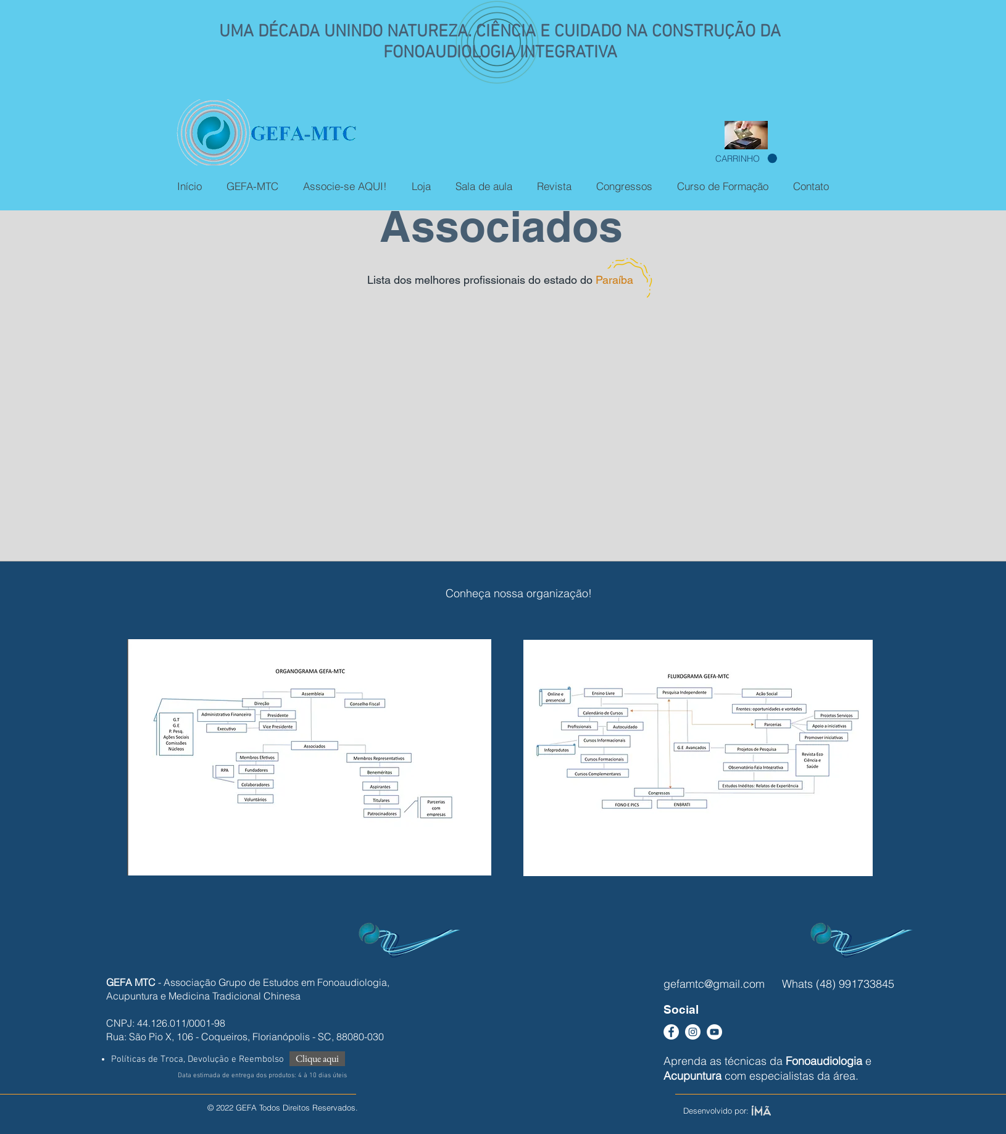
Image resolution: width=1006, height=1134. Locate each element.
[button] (746, 158)
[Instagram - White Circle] (692, 1032)
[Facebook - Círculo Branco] (671, 1032)
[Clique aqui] (317, 1058)
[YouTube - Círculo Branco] (714, 1032)
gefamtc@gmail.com (714, 984)
